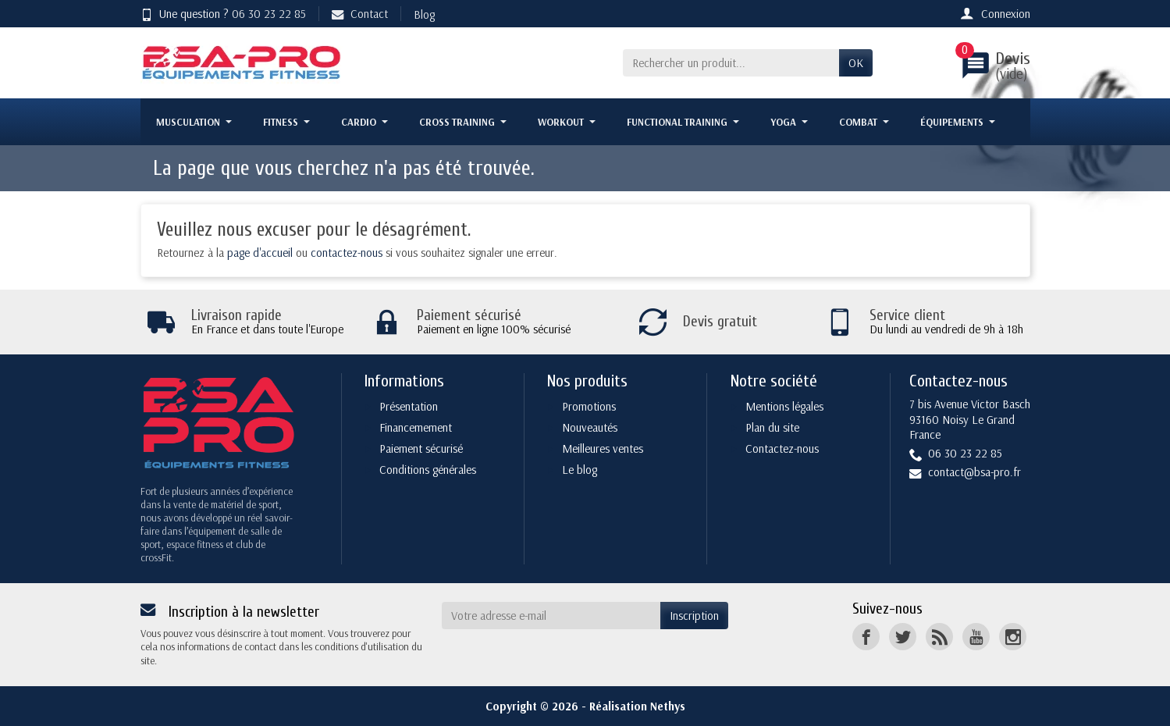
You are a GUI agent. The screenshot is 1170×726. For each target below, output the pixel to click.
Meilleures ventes (602, 448)
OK (855, 62)
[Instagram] (1012, 636)
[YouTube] (976, 636)
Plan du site (772, 427)
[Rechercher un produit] (731, 63)
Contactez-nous (782, 448)
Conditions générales (427, 469)
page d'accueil (260, 252)
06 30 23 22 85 (269, 13)
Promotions (589, 406)
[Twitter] (902, 636)
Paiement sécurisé (421, 448)
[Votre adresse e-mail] (551, 616)
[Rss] (939, 636)
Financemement (415, 427)
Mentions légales (784, 406)
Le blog (579, 469)
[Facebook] (866, 636)
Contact (360, 13)
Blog (424, 14)
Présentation (408, 406)
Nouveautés (589, 427)
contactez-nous (346, 252)
